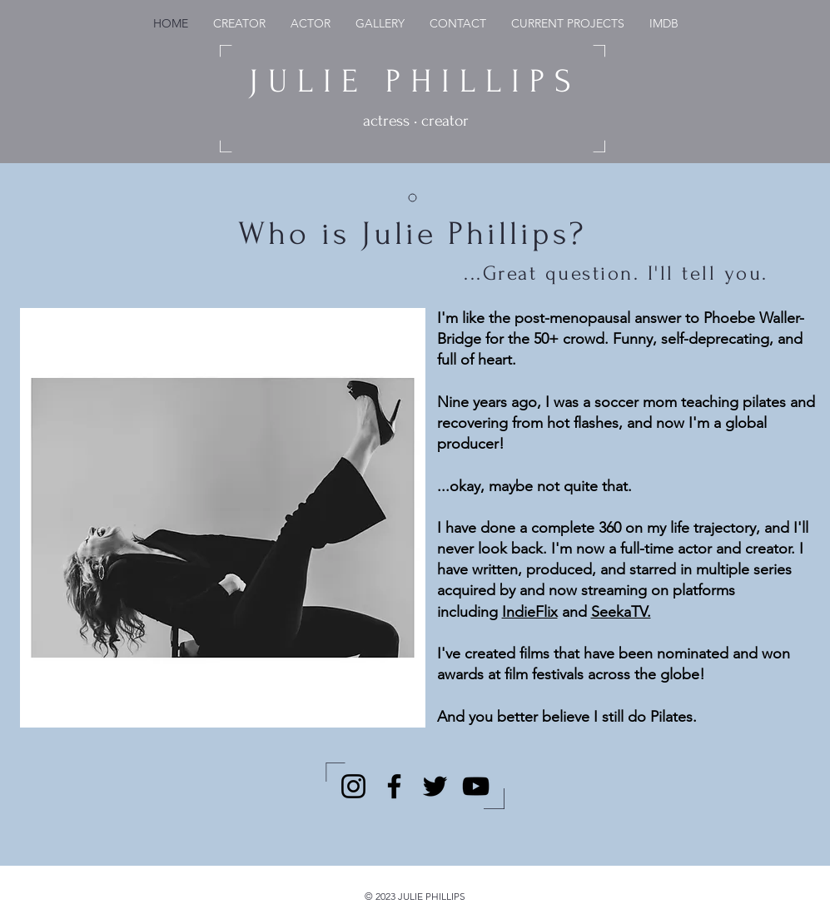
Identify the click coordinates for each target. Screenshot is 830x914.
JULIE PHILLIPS (415, 81)
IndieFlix (530, 612)
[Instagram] (353, 786)
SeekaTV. (621, 612)
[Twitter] (435, 786)
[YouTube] (476, 786)
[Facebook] (394, 786)
